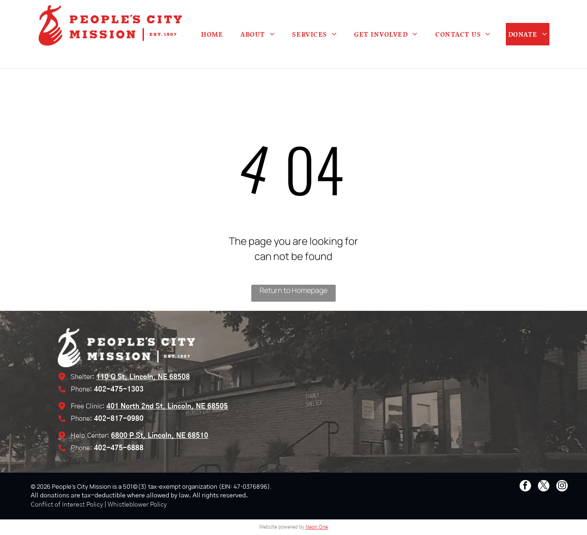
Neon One (316, 526)
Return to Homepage (293, 290)
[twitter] (543, 487)
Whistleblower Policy (137, 505)
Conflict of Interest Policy (67, 505)
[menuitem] (212, 34)
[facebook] (525, 487)
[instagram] (562, 487)
